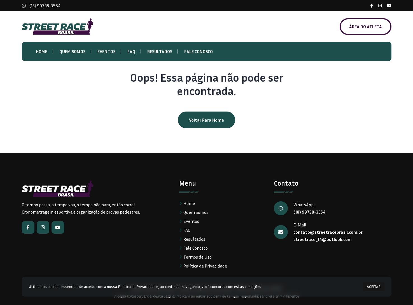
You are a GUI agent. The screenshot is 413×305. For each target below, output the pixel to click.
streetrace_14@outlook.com (322, 239)
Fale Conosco (198, 51)
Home (41, 51)
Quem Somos (72, 51)
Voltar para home (206, 120)
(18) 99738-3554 (44, 5)
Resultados (159, 51)
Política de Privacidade (205, 266)
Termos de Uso (197, 257)
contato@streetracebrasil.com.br (328, 232)
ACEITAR (374, 286)
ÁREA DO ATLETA (365, 26)
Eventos (106, 51)
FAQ (131, 51)
